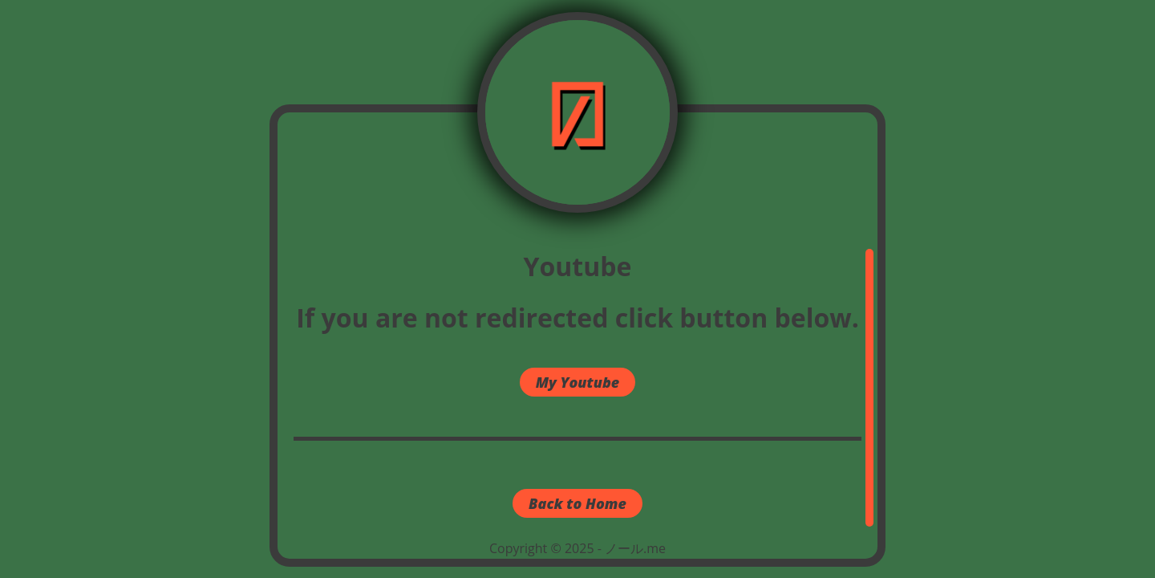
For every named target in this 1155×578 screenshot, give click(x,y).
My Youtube (578, 382)
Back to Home (577, 503)
